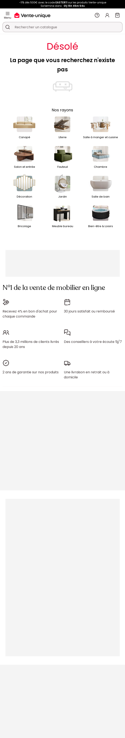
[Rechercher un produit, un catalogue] (8, 27)
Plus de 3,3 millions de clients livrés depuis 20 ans (31, 344)
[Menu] (7, 13)
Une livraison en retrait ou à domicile (86, 375)
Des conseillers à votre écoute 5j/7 (93, 341)
